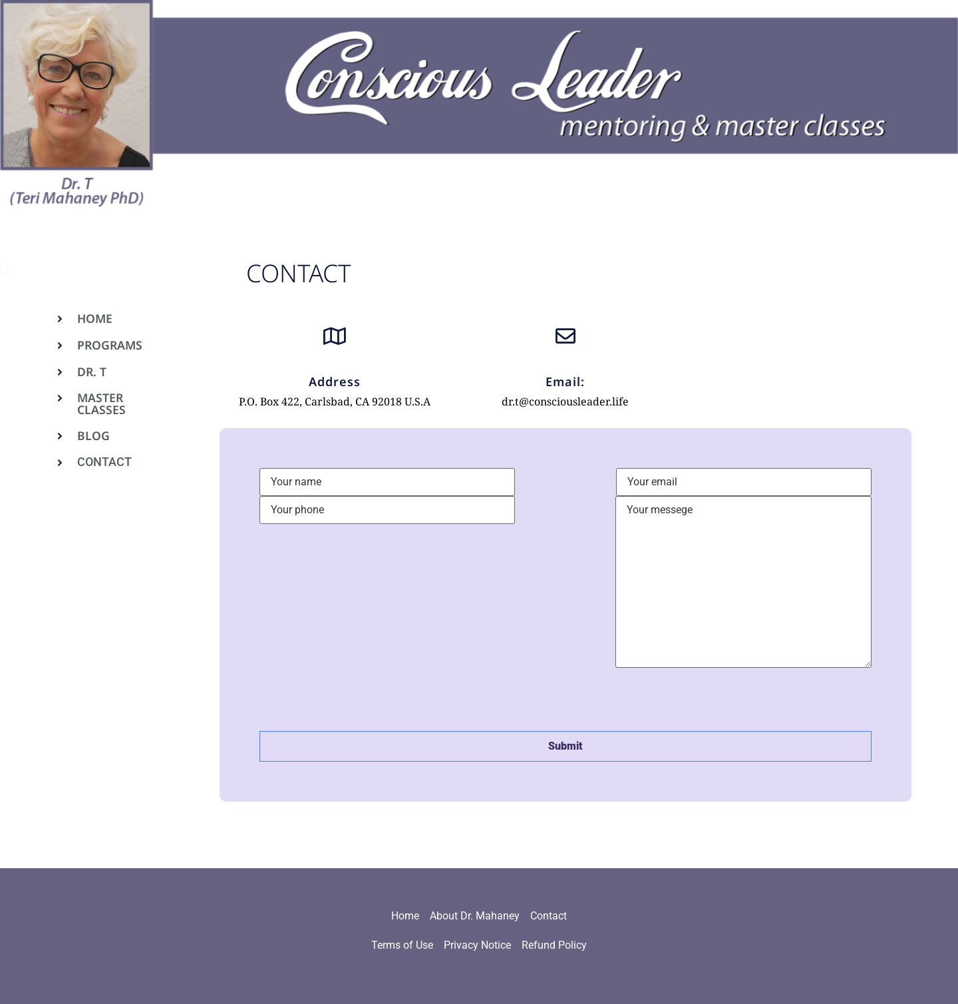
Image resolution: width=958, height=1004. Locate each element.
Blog (93, 435)
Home (94, 318)
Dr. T (91, 371)
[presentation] (360, 698)
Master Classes (101, 403)
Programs (109, 345)
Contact (104, 462)
